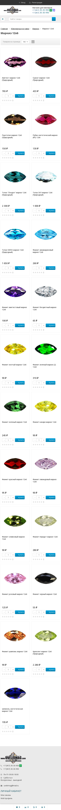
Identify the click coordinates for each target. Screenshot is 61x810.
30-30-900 (41, 10)
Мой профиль (6, 798)
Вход (22, 2)
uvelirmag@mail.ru (11, 785)
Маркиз (35, 28)
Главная (4, 28)
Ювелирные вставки (20, 28)
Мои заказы (6, 795)
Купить (20, 96)
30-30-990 (40, 12)
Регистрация (35, 2)
